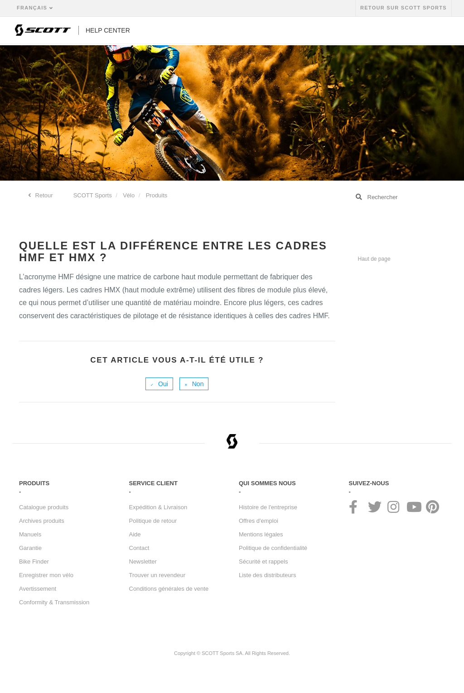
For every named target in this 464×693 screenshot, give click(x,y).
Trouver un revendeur (157, 575)
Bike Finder (34, 561)
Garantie (30, 548)
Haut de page (374, 259)
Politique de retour (153, 520)
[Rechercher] (397, 197)
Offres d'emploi (258, 520)
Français (33, 7)
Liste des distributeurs (267, 575)
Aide (135, 534)
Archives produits (41, 520)
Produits (157, 195)
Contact (139, 548)
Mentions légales (261, 534)
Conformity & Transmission (54, 602)
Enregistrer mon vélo (46, 575)
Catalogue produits (43, 507)
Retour (43, 195)
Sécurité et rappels (263, 561)
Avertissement (37, 588)
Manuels (30, 534)
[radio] (159, 384)
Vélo (129, 195)
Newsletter (143, 561)
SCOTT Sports (92, 195)
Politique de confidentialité (273, 548)
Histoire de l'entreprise (268, 507)
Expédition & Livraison (158, 507)
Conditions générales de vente (169, 588)
